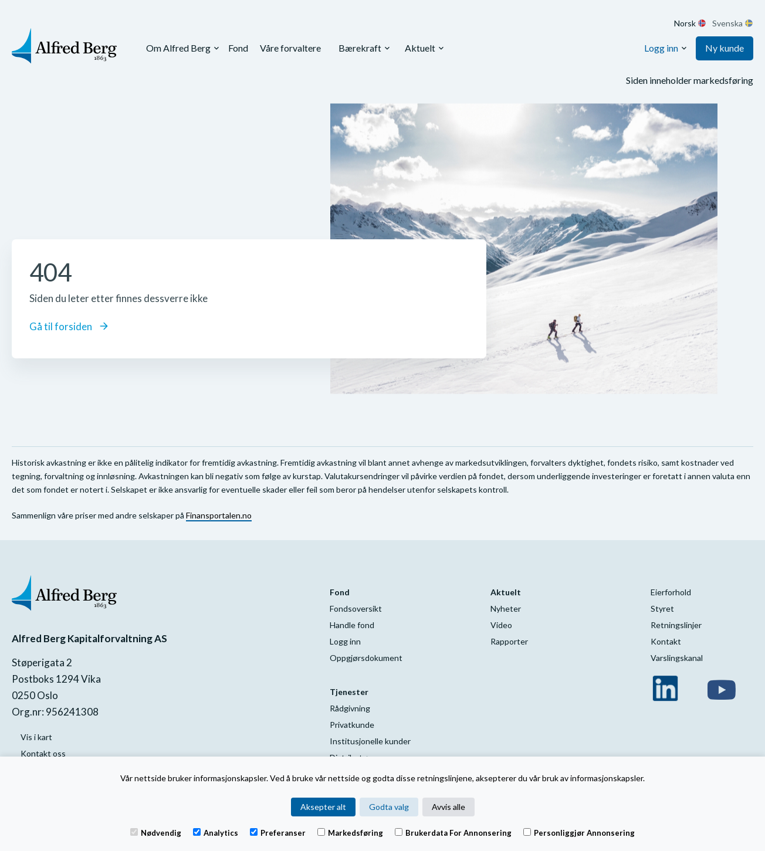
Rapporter (509, 641)
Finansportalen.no (219, 515)
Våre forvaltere (290, 47)
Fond (238, 47)
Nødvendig (155, 832)
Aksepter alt (323, 807)
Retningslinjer (676, 625)
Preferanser (278, 832)
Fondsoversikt (356, 608)
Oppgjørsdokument (366, 658)
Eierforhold (671, 592)
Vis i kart (36, 737)
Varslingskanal (677, 658)
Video (501, 625)
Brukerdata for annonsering (453, 832)
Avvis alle (448, 807)
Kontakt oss (43, 753)
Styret (662, 608)
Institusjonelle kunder (370, 741)
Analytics (215, 832)
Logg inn (661, 47)
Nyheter (505, 608)
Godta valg (389, 807)
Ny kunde (724, 47)
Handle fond (352, 625)
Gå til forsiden (68, 326)
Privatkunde (352, 725)
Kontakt (666, 641)
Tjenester (349, 692)
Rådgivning (350, 708)
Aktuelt (420, 47)
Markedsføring (350, 832)
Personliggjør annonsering (579, 832)
